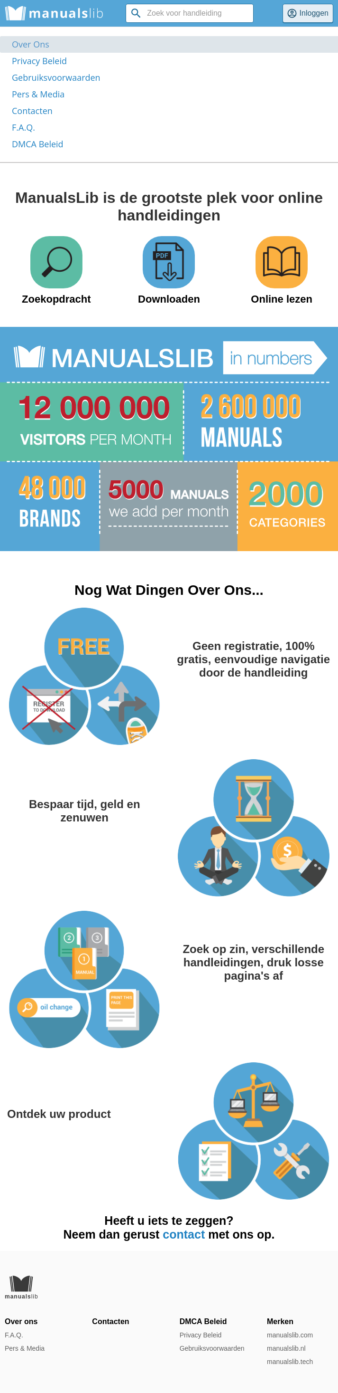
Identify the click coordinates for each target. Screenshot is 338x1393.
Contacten (32, 110)
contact (184, 1234)
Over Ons (30, 44)
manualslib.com (290, 1335)
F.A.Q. (23, 127)
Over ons (21, 1321)
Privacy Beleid (39, 61)
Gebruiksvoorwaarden (56, 77)
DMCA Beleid (38, 144)
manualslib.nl (286, 1348)
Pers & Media (38, 94)
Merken (280, 1321)
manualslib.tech (290, 1361)
